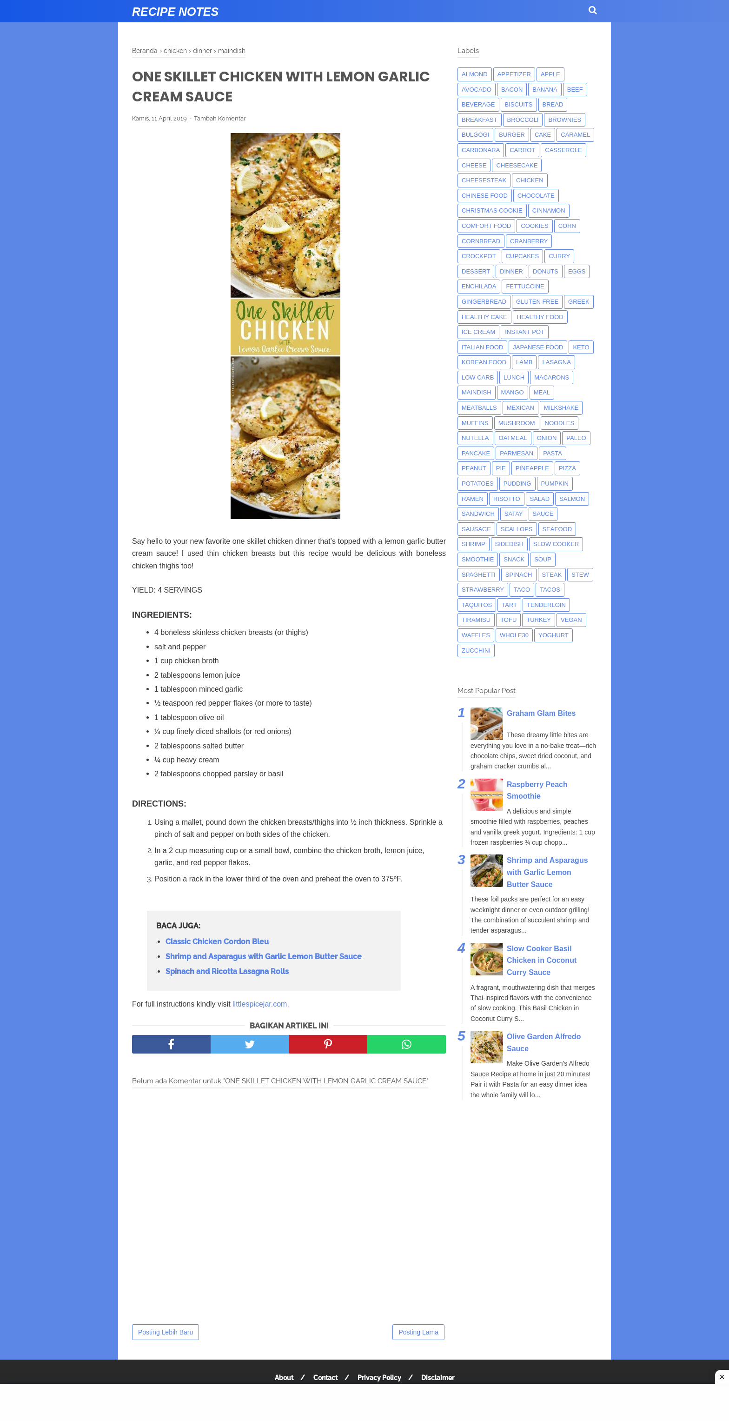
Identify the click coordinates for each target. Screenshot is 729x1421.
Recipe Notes (175, 11)
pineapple (532, 468)
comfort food (486, 225)
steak (552, 574)
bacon (512, 89)
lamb (524, 362)
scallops (517, 529)
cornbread (481, 241)
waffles (476, 635)
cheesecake (516, 165)
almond (475, 74)
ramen (473, 498)
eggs (577, 271)
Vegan (571, 619)
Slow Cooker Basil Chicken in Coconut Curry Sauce (542, 960)
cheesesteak (484, 180)
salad (540, 498)
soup (542, 559)
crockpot (479, 256)
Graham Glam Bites (541, 713)
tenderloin (546, 604)
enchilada (479, 286)
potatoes (478, 483)
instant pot (524, 331)
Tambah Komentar (220, 118)
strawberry (483, 589)
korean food (484, 362)
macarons (551, 377)
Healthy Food (540, 317)
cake (543, 134)
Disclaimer (437, 1377)
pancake (476, 453)
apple (550, 74)
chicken (529, 180)
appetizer (514, 74)
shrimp (473, 543)
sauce (543, 513)
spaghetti (479, 574)
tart (509, 604)
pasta (552, 453)
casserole (563, 150)
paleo (576, 437)
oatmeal (513, 437)
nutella (475, 437)
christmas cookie (492, 210)
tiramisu (476, 619)
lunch (514, 377)
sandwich (478, 513)
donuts (545, 271)
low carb (478, 377)
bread (553, 104)
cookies (534, 225)
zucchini (476, 650)
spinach (518, 574)
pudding (517, 483)
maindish (476, 392)
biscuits (519, 104)
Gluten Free (537, 301)
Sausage (476, 529)
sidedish (509, 543)
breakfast (479, 119)
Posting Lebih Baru (165, 1332)
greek (579, 301)
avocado (476, 89)
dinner (511, 271)
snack (514, 559)
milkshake (561, 407)
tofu (508, 619)
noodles (560, 423)
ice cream (478, 331)
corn (567, 225)
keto (581, 347)
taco (522, 589)
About (284, 1377)
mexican (520, 407)
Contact (325, 1377)
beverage (478, 104)
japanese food (538, 347)
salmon (572, 498)
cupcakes (522, 256)
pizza (567, 468)
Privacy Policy (379, 1377)
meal (542, 392)
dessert (476, 271)
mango (512, 392)
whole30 (514, 635)
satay (513, 513)
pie (501, 468)
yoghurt (553, 635)
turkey (538, 619)
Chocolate (536, 195)
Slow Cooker (556, 543)
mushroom (516, 423)
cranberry (529, 241)
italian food (482, 347)
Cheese (474, 165)
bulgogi (475, 134)
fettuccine (525, 286)
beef (575, 89)
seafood (557, 529)
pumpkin (555, 483)
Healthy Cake (484, 317)
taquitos (477, 604)
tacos (550, 589)
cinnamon (548, 210)
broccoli (523, 119)
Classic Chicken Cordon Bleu (217, 941)
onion (547, 437)
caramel (575, 134)
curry (559, 256)
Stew (580, 574)
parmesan (516, 453)
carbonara (481, 150)
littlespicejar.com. (260, 1004)
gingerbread (484, 301)
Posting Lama (418, 1332)
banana (544, 89)
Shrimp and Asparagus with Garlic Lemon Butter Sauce (264, 956)
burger (512, 134)
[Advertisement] (364, 1402)
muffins (475, 423)
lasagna (556, 362)
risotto (506, 498)
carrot (522, 150)
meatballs (479, 407)
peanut (474, 468)
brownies (564, 119)
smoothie (478, 559)
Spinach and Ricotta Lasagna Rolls (227, 971)
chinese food (485, 195)
